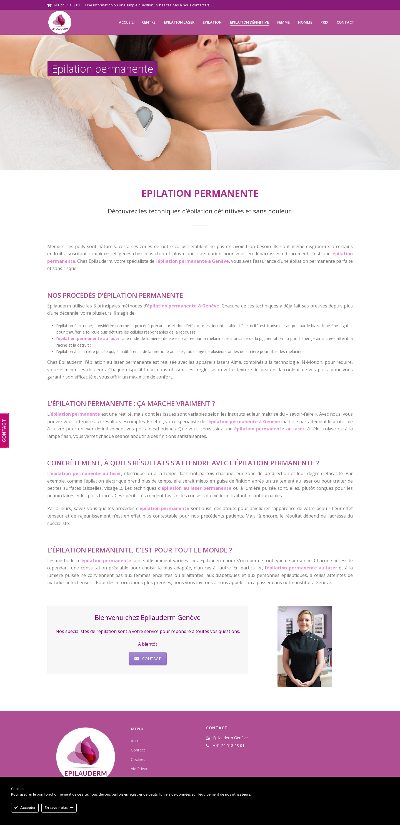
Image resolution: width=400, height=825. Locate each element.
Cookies (138, 759)
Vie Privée (139, 768)
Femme (283, 22)
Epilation (212, 22)
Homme (305, 22)
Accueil (126, 22)
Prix (324, 22)
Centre (149, 22)
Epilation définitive (249, 22)
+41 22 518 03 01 (66, 4)
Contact (345, 22)
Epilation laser (179, 22)
